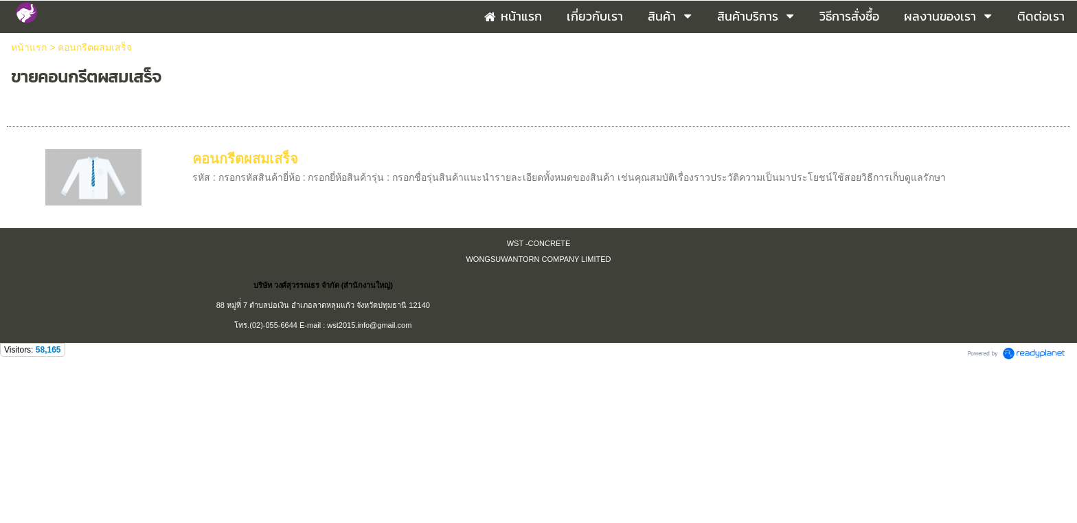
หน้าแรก (29, 47)
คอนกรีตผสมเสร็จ (245, 158)
